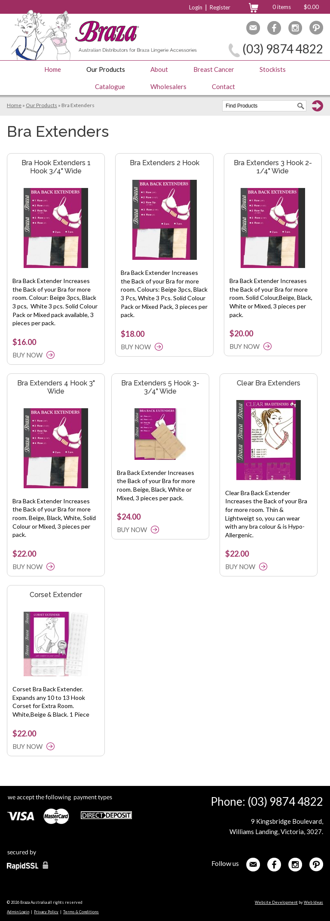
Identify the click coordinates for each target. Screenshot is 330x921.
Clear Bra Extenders (268, 383)
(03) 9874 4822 (282, 48)
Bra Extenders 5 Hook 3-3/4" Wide (160, 387)
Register (220, 7)
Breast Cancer (213, 69)
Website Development (276, 902)
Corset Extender (56, 595)
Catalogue (110, 86)
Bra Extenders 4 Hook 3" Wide (56, 387)
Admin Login (18, 911)
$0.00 (311, 6)
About (159, 69)
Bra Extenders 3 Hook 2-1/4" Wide (273, 167)
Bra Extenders (78, 105)
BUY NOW (27, 355)
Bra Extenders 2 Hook (164, 163)
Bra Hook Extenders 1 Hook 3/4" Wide (56, 167)
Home (52, 69)
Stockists (273, 69)
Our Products (105, 69)
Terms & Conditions (81, 911)
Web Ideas (313, 902)
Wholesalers (168, 86)
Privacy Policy (46, 911)
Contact (223, 86)
